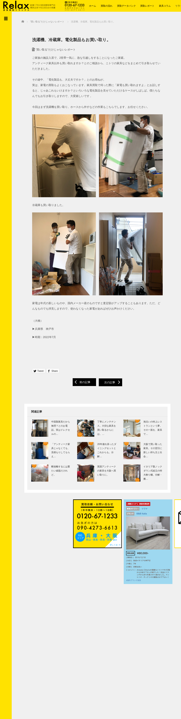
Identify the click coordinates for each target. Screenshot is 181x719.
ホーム (92, 5)
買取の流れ (106, 5)
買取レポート (147, 5)
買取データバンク (126, 5)
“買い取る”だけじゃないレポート (53, 49)
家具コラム (165, 5)
